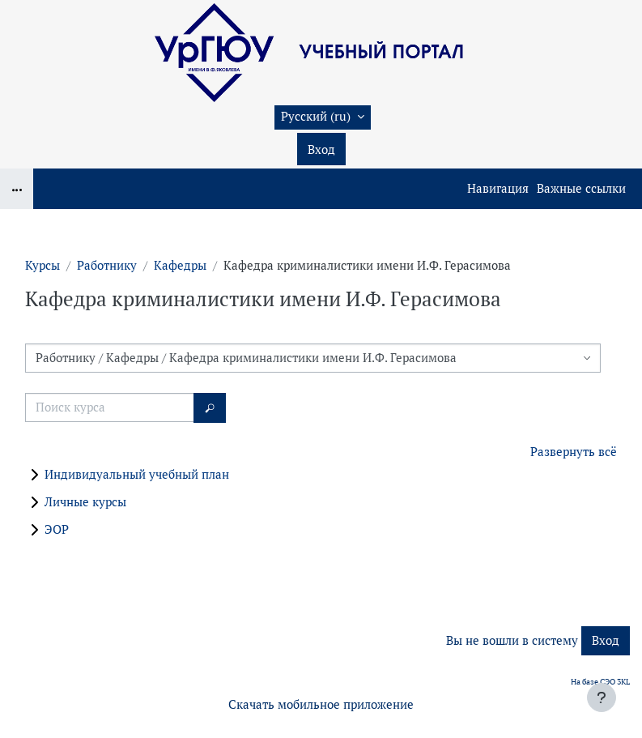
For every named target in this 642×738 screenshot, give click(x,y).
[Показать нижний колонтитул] (601, 697)
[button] (322, 117)
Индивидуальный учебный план (137, 474)
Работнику (107, 265)
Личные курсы (85, 502)
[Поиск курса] (109, 407)
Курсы (42, 265)
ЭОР (57, 529)
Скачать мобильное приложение (321, 704)
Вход (321, 149)
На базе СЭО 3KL (600, 681)
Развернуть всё (573, 451)
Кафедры (180, 265)
